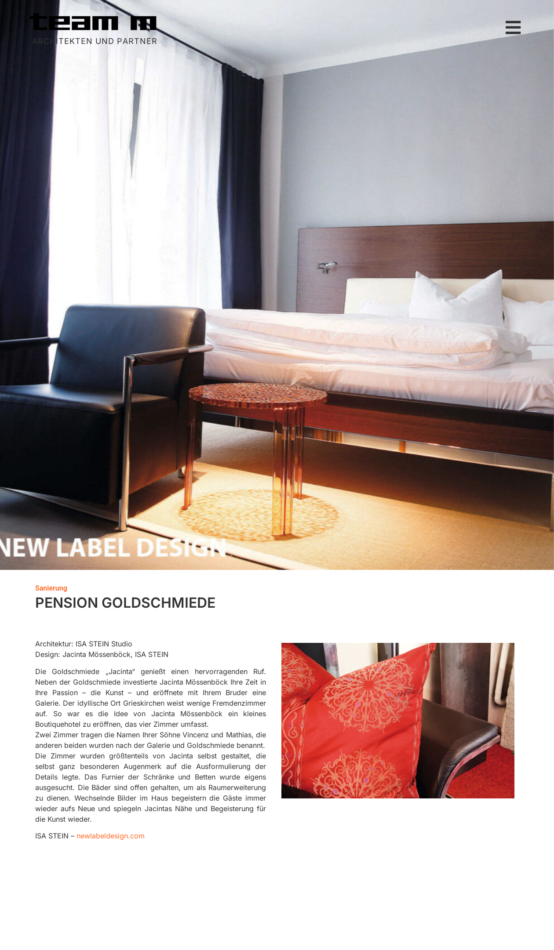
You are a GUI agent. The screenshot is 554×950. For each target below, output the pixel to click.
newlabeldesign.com (111, 835)
